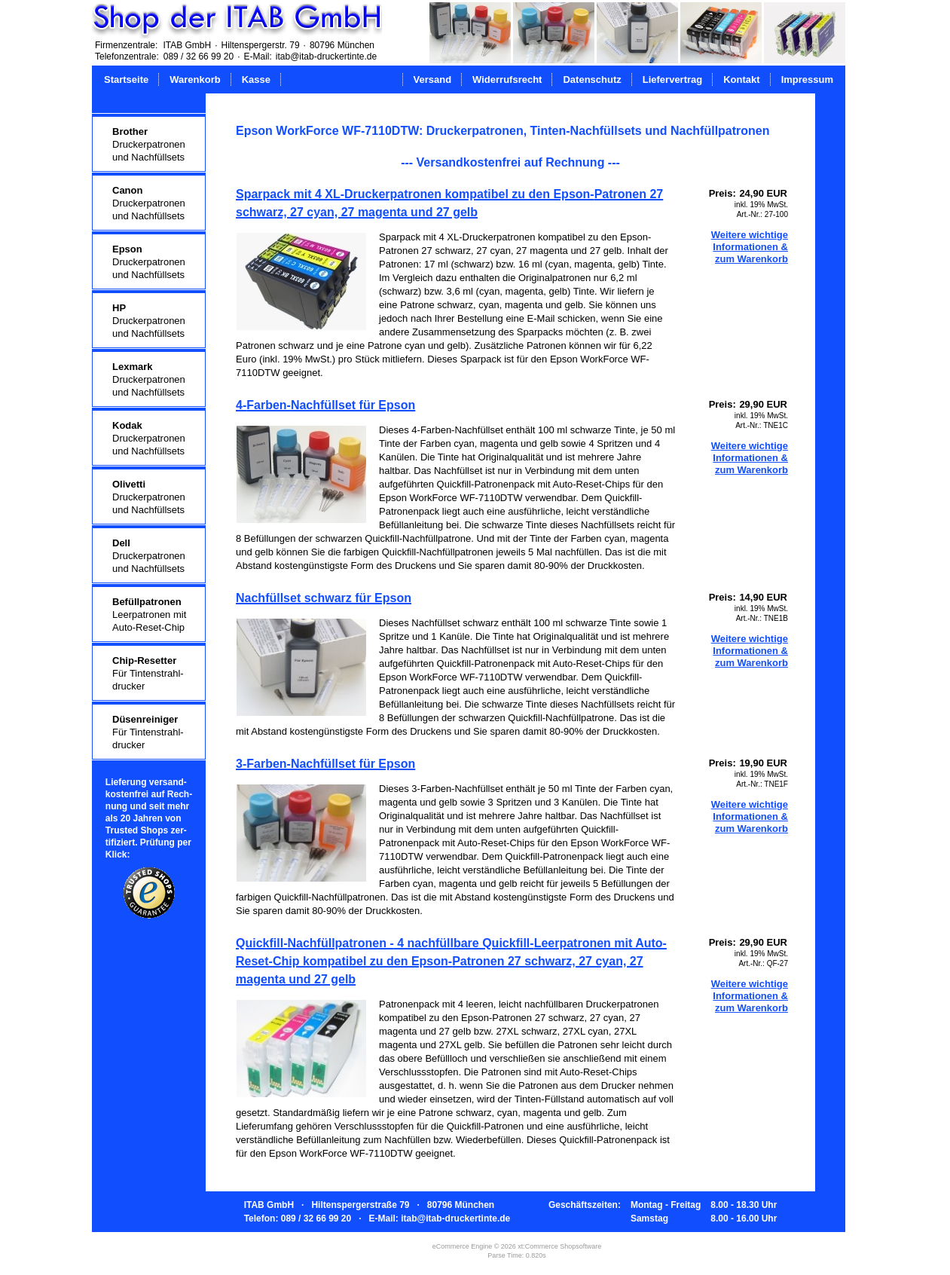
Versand (433, 79)
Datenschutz (592, 79)
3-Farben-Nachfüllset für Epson (325, 763)
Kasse (256, 79)
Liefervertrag (672, 79)
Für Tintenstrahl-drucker (148, 673)
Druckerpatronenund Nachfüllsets (148, 144)
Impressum (807, 79)
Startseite (126, 79)
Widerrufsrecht (507, 79)
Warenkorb (195, 79)
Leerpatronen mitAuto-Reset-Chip (149, 614)
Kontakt (741, 79)
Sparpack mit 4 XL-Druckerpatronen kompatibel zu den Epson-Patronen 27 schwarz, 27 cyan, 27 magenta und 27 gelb (449, 203)
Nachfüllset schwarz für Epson (323, 598)
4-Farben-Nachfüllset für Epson (325, 405)
